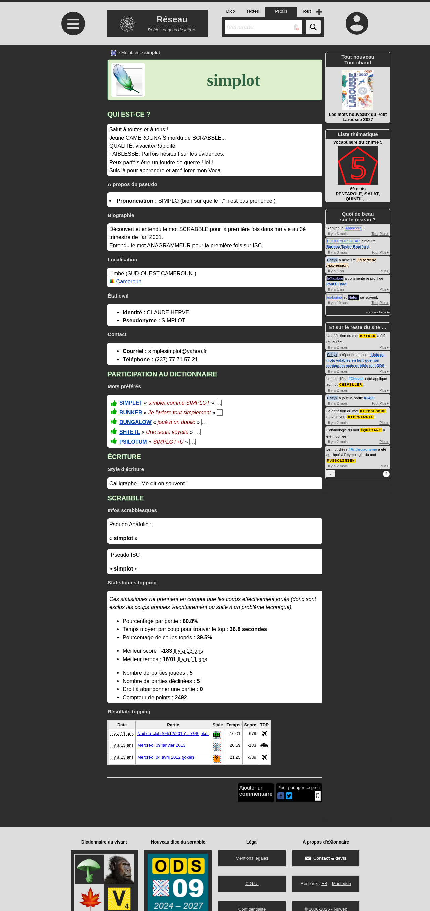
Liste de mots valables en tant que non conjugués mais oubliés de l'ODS (355, 359)
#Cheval (356, 378)
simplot (233, 80)
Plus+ (384, 234)
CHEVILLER (350, 383)
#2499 (369, 397)
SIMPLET (130, 403)
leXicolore (335, 278)
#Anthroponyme (363, 448)
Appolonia (353, 228)
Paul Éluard (336, 284)
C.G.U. (252, 883)
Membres (130, 52)
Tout (374, 234)
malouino (334, 297)
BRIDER (368, 335)
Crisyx (332, 260)
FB (324, 883)
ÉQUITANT (371, 428)
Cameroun (129, 281)
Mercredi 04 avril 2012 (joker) (165, 757)
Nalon (353, 297)
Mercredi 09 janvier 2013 (161, 745)
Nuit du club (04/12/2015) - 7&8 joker (173, 733)
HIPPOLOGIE (361, 415)
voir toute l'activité (378, 312)
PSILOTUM (133, 442)
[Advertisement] (72, 101)
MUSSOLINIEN (341, 458)
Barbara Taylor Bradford (347, 247)
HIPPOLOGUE (373, 410)
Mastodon (341, 883)
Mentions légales (251, 858)
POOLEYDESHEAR (343, 241)
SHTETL (129, 432)
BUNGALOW (135, 422)
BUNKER (130, 412)
